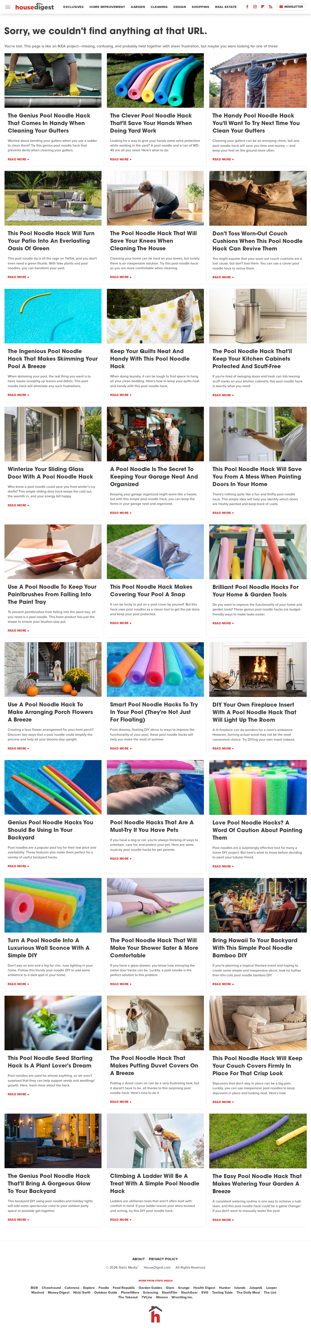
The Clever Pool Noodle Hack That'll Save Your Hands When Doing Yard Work (151, 123)
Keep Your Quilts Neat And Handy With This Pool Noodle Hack (150, 359)
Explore (89, 1288)
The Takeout (128, 1297)
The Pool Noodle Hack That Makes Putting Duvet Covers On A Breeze (154, 1066)
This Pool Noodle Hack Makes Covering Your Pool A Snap (151, 591)
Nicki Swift (81, 1292)
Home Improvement (107, 7)
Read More (17, 159)
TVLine (146, 1297)
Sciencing (150, 1292)
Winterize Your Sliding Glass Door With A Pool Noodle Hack (50, 473)
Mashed (37, 1292)
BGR (34, 1288)
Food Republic (124, 1288)
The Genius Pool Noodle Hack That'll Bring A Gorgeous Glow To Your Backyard (49, 1184)
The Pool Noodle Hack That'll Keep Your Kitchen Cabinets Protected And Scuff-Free (252, 359)
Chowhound (51, 1288)
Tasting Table (222, 1292)
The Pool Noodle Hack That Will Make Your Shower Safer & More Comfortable (154, 948)
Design (179, 7)
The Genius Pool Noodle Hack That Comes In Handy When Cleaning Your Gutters (49, 123)
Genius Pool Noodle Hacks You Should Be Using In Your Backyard (50, 830)
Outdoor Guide (105, 1292)
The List (270, 1292)
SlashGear (189, 1292)
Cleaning (159, 7)
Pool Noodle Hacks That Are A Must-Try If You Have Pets (152, 826)
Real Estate (226, 7)
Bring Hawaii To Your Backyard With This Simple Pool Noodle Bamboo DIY (255, 948)
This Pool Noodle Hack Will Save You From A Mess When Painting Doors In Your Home (257, 477)
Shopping (200, 7)
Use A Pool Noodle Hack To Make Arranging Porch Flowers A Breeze (50, 712)
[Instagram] (255, 7)
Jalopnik (255, 1288)
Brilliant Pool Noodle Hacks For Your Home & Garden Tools (255, 591)
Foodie (103, 1288)
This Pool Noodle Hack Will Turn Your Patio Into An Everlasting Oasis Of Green (51, 241)
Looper (271, 1288)
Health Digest (204, 1288)
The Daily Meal (248, 1292)
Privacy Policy (163, 1259)
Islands (240, 1288)
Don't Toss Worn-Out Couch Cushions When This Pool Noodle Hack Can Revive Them (258, 241)
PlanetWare (130, 1292)
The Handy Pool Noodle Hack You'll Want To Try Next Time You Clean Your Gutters (256, 123)
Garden (138, 7)
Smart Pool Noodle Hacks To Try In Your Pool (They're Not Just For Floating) (154, 712)
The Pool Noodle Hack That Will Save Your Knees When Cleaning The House (153, 241)
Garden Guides (150, 1288)
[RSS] (270, 7)
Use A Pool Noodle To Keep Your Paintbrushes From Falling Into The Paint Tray (52, 595)
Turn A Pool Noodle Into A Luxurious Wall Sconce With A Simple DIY (49, 948)
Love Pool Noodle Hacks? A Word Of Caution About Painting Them (257, 830)
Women (162, 1297)
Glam (170, 1288)
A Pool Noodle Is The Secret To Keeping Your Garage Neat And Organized (154, 477)
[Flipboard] (263, 7)
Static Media (128, 1267)
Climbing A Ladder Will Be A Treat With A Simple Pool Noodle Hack (154, 1184)
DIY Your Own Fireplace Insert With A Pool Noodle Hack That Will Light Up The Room (254, 713)
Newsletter (291, 7)
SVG (204, 1292)
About (138, 1259)
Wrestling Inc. (182, 1297)
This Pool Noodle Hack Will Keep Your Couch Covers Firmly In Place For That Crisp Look (257, 1066)
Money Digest (59, 1292)
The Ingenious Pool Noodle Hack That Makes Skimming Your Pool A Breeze (53, 359)
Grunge (184, 1288)
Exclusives (73, 7)
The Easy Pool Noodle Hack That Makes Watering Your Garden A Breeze (257, 1184)
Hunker (225, 1288)
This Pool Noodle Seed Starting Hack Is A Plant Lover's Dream (50, 1062)
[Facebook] (247, 7)
